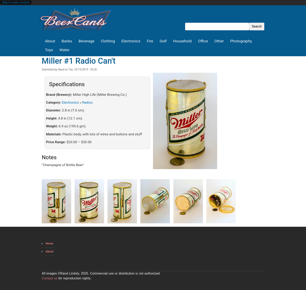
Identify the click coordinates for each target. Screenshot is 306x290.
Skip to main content (15, 2)
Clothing (108, 41)
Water (64, 50)
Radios (87, 102)
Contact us (49, 278)
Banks (67, 41)
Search (257, 26)
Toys (49, 50)
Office (203, 41)
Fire (150, 41)
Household (182, 41)
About (50, 41)
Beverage (86, 41)
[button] (185, 122)
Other (219, 41)
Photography (241, 41)
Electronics (131, 41)
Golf (163, 41)
